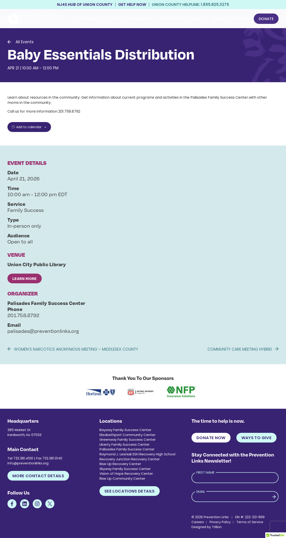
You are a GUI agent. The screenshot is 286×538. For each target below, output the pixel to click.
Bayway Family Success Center (125, 429)
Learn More (24, 278)
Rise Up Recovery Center (120, 463)
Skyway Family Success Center (125, 468)
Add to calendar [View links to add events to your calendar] (29, 127)
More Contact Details (38, 476)
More (241, 18)
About (219, 18)
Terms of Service (249, 522)
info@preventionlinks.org (27, 463)
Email (200, 491)
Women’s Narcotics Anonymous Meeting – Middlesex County (72, 349)
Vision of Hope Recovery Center (126, 473)
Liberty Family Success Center (124, 444)
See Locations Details (129, 491)
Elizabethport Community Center (127, 434)
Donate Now (211, 437)
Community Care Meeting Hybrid (243, 349)
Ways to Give (256, 437)
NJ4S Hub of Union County (85, 5)
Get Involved (172, 18)
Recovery (142, 18)
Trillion (217, 527)
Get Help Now (132, 5)
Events (199, 18)
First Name (205, 472)
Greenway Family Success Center (127, 439)
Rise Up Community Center (122, 478)
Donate (266, 18)
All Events (25, 42)
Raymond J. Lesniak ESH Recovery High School (137, 454)
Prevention (90, 18)
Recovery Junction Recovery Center (129, 459)
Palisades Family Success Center (127, 449)
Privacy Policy (220, 522)
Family (117, 18)
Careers (197, 522)
